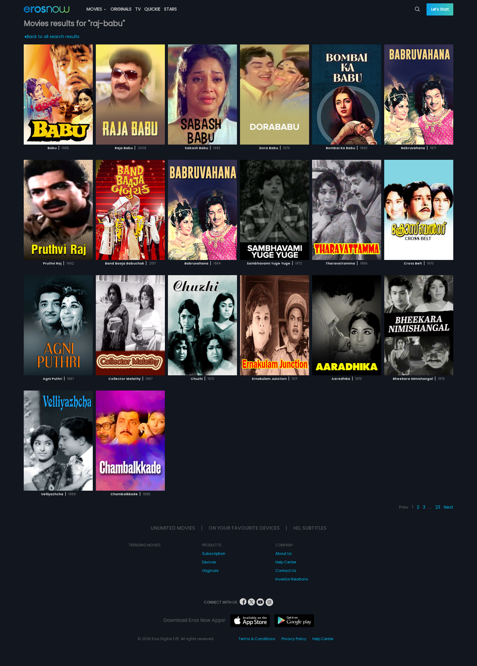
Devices (209, 562)
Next (448, 507)
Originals (210, 570)
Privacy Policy (293, 638)
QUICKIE (152, 9)
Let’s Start (440, 9)
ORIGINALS (120, 9)
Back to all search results (51, 36)
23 (437, 507)
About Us (283, 553)
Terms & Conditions (256, 638)
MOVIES (96, 9)
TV (138, 9)
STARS (170, 9)
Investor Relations (291, 579)
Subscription (213, 553)
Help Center (285, 562)
